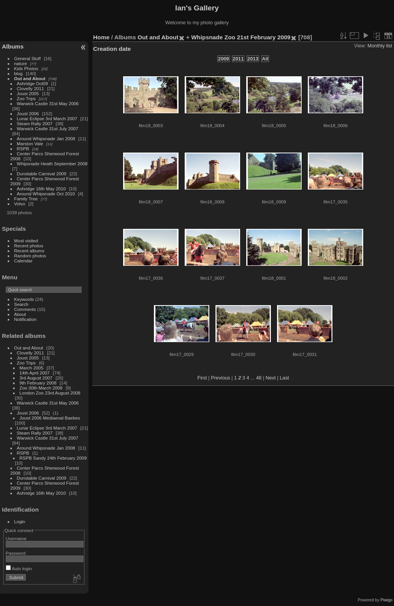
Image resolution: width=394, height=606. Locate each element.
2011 (238, 59)
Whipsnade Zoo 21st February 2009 (240, 37)
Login (19, 521)
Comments (25, 309)
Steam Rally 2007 (35, 123)
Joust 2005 (28, 93)
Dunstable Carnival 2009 (42, 173)
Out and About (29, 78)
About (20, 314)
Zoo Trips (26, 98)
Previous (220, 378)
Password (16, 553)
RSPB (23, 148)
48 (258, 378)
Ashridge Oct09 (32, 83)
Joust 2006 (28, 113)
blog (18, 73)
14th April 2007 (35, 372)
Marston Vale (30, 143)
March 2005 (31, 367)
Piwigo (386, 600)
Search (21, 304)
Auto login (19, 568)
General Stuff (27, 58)
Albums (12, 46)
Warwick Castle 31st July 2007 (47, 128)
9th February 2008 (38, 382)
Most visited (26, 240)
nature (20, 63)
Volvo (19, 203)
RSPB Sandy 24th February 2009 (53, 457)
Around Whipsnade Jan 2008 (46, 138)
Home (101, 37)
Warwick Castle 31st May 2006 (48, 103)
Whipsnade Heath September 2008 (52, 163)
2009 (223, 59)
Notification (25, 319)
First (202, 378)
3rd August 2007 (36, 377)
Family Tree (26, 198)
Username (16, 538)
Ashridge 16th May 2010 (41, 188)
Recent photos (28, 245)
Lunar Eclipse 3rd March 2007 (47, 118)
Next (270, 378)
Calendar (23, 260)
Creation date (112, 48)
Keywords (24, 299)
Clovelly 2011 (30, 88)
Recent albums (29, 250)
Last (284, 378)
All (265, 59)
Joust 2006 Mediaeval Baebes (50, 417)
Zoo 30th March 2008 (41, 387)
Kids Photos (26, 68)
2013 (252, 59)
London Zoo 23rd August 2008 (50, 392)
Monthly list (379, 46)
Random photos (30, 255)
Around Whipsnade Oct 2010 (46, 193)
